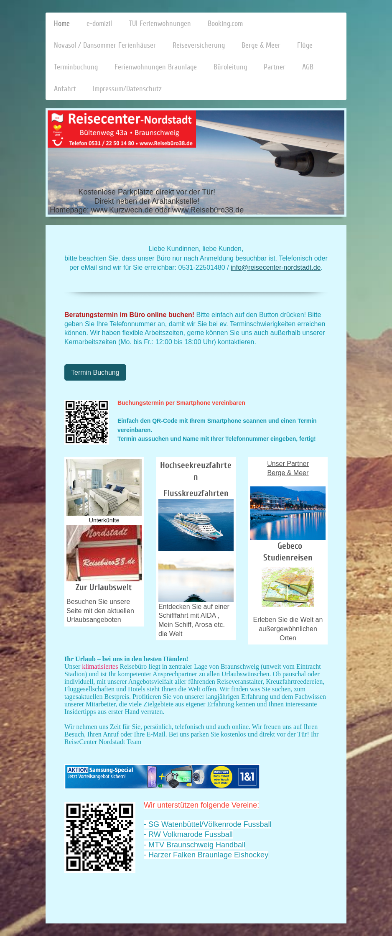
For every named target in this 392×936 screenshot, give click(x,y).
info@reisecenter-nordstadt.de (276, 267)
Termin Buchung (95, 372)
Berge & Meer (288, 472)
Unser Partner (288, 463)
